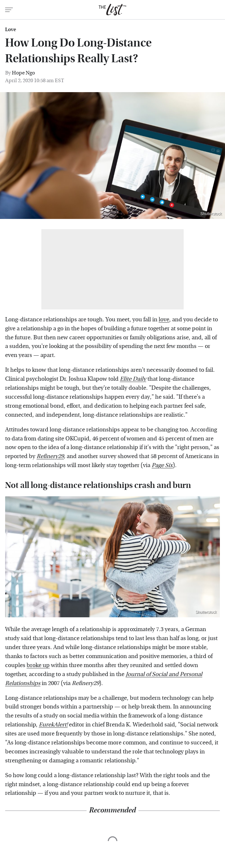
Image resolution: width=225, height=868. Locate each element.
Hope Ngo (23, 73)
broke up (38, 665)
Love (10, 29)
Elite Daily (133, 379)
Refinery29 (50, 456)
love (164, 319)
